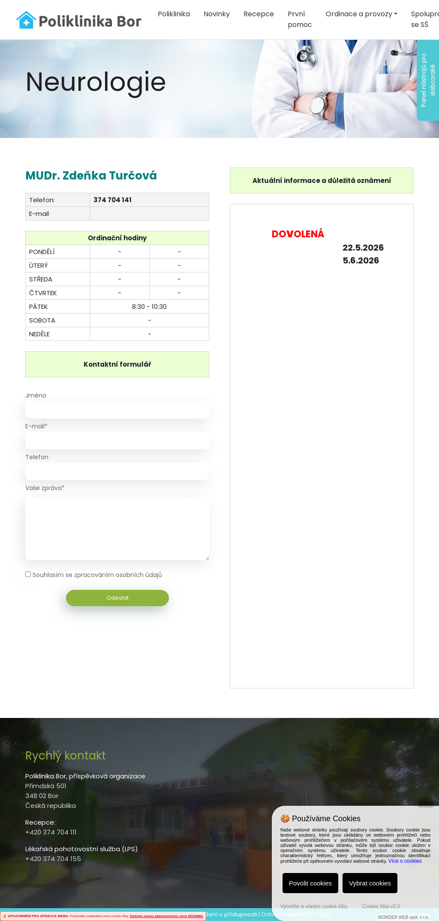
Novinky (217, 14)
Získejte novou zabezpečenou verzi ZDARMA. (167, 916)
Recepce (259, 14)
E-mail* (36, 426)
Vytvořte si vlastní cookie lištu (313, 906)
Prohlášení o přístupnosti (222, 914)
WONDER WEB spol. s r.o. (403, 917)
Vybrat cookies (370, 883)
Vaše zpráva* (45, 488)
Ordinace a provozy (359, 14)
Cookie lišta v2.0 (381, 906)
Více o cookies (405, 861)
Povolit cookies (310, 883)
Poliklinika (174, 14)
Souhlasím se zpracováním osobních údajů (97, 575)
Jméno (35, 395)
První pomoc (300, 19)
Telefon (36, 457)
